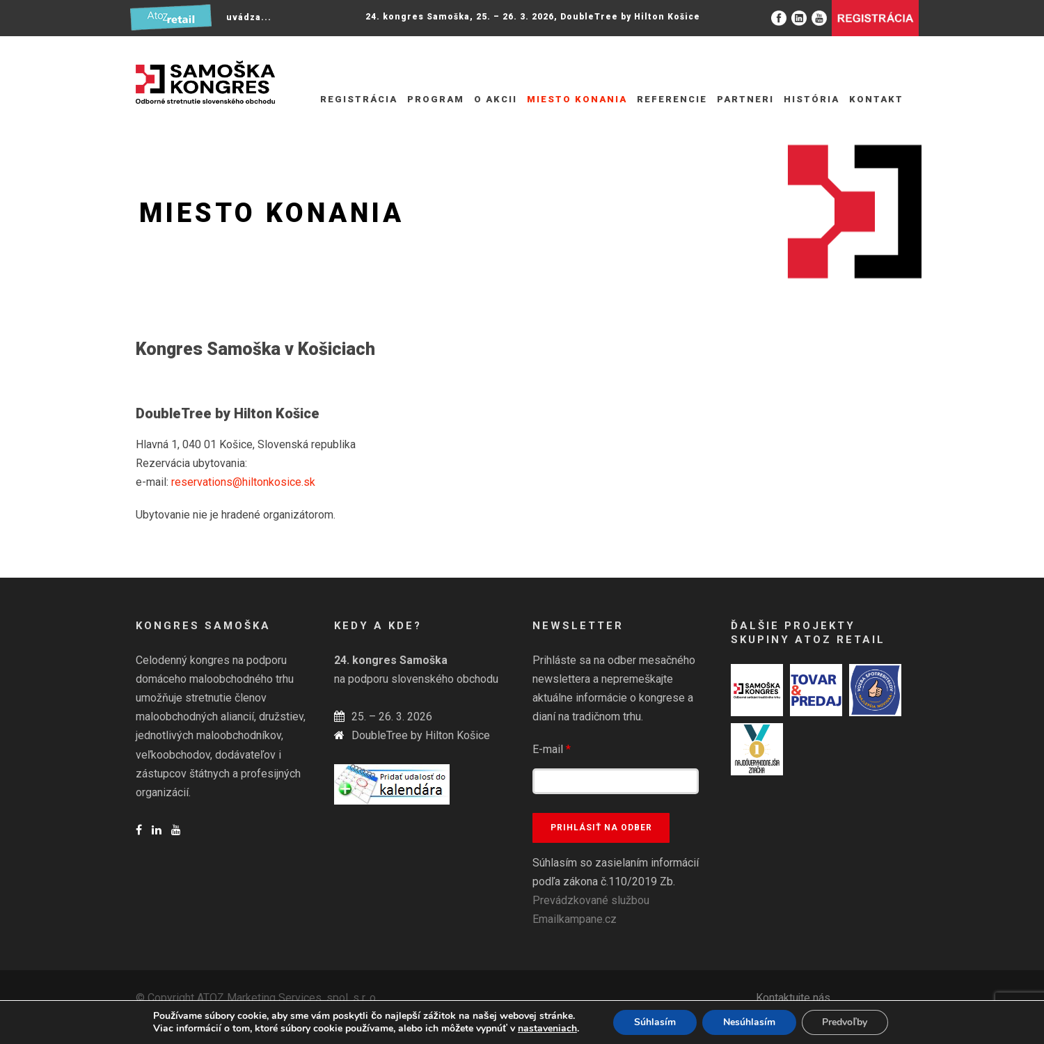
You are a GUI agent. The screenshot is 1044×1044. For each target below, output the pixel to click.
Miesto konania (577, 99)
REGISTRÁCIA (358, 99)
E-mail (551, 749)
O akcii (495, 99)
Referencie (672, 99)
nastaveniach (547, 1028)
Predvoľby (845, 1022)
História (811, 99)
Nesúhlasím (749, 1022)
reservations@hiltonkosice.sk (243, 482)
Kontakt (876, 99)
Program (435, 99)
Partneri (745, 99)
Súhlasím (655, 1022)
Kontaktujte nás (793, 997)
